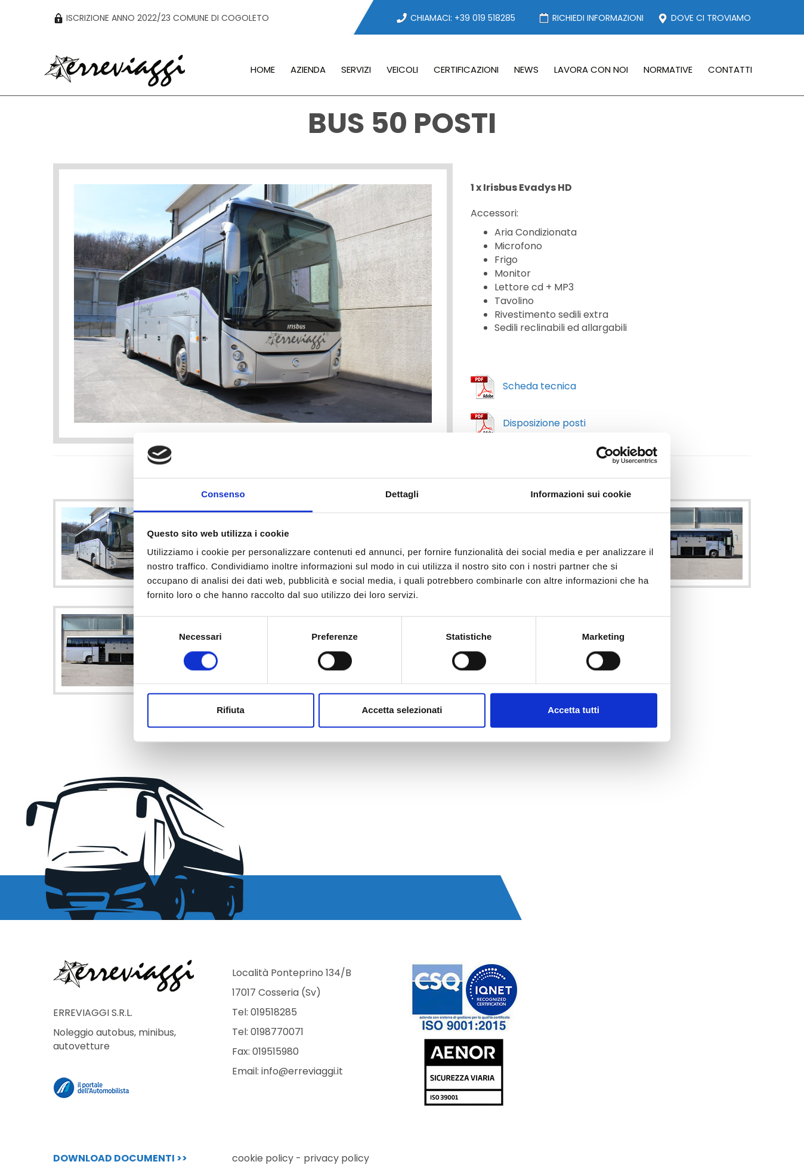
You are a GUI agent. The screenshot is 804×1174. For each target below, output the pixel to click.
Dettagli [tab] (402, 495)
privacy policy (336, 1158)
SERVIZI (356, 70)
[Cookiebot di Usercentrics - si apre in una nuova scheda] (605, 455)
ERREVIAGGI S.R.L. (133, 1030)
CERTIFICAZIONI (466, 70)
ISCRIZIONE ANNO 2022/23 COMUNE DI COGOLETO (161, 18)
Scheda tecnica (523, 386)
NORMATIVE (668, 70)
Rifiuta (231, 710)
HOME (263, 70)
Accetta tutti (573, 710)
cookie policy (262, 1158)
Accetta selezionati (401, 710)
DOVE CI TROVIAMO (704, 18)
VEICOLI (402, 70)
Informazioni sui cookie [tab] (581, 495)
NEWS (526, 70)
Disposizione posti (528, 423)
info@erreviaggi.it (302, 1071)
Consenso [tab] (223, 495)
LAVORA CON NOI (591, 70)
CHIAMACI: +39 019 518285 (455, 18)
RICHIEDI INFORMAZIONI (591, 18)
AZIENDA (308, 70)
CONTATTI (730, 70)
